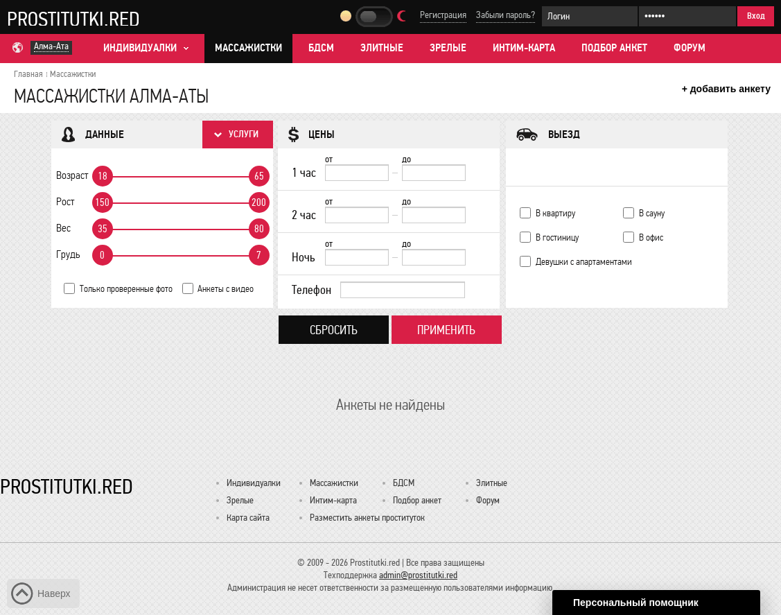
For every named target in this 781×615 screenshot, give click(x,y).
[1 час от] (357, 172)
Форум (689, 48)
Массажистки (248, 48)
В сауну (652, 213)
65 (259, 176)
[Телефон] (402, 289)
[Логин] (590, 16)
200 (259, 202)
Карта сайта (248, 517)
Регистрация (443, 15)
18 (102, 176)
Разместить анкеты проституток (367, 517)
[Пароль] (687, 16)
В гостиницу (557, 237)
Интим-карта (524, 48)
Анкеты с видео (226, 289)
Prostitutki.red (73, 18)
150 (102, 202)
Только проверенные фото (126, 289)
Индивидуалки (254, 483)
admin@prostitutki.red (418, 575)
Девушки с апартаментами (584, 262)
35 (102, 229)
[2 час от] (357, 215)
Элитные (381, 48)
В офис (651, 237)
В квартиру (555, 213)
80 (259, 229)
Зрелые (448, 48)
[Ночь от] (357, 257)
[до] (434, 172)
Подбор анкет (614, 48)
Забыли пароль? (505, 15)
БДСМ (321, 48)
